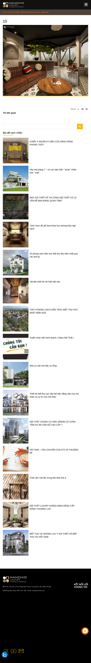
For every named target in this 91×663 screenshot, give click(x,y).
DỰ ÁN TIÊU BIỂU (13, 12)
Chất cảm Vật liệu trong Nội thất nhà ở (48, 478)
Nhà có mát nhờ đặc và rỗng (43, 366)
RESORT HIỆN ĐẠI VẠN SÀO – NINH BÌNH (35, 12)
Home (5, 12)
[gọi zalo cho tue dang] (5, 655)
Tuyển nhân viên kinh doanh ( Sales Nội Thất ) (52, 338)
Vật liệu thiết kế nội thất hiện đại (45, 282)
